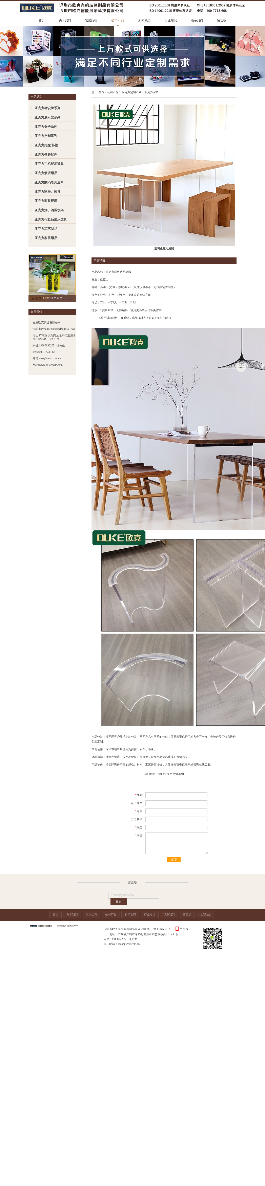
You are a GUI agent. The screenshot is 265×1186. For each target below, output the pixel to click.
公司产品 (117, 20)
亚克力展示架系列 (47, 117)
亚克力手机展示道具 (49, 163)
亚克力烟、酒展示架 (49, 210)
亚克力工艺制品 (46, 228)
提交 (173, 859)
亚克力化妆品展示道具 (51, 219)
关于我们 (65, 20)
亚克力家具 (151, 92)
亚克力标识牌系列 (47, 108)
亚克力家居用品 (46, 238)
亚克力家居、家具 (47, 191)
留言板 (221, 20)
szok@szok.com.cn (129, 943)
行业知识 (171, 20)
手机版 (184, 929)
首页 (42, 20)
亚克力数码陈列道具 (49, 182)
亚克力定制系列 (46, 136)
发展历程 (91, 20)
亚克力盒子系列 (46, 126)
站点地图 (205, 914)
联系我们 (197, 20)
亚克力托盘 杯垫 (46, 145)
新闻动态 (144, 20)
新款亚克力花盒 (52, 298)
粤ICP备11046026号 (159, 929)
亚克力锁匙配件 (46, 154)
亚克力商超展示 (46, 201)
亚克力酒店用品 (46, 173)
